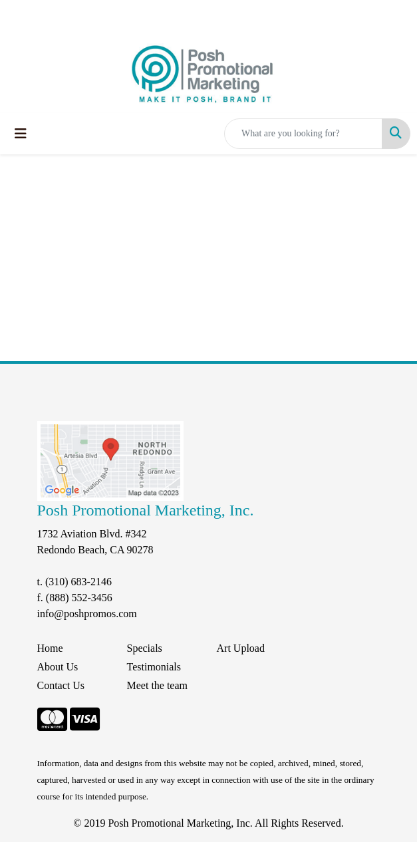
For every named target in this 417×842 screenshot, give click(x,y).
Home (50, 648)
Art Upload (241, 648)
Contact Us (61, 685)
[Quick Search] (303, 133)
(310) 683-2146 (78, 581)
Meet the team (157, 685)
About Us (57, 666)
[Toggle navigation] (21, 133)
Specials (144, 648)
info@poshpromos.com (87, 613)
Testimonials (154, 666)
